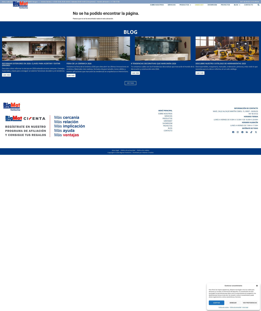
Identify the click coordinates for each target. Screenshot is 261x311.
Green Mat (199, 5)
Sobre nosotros (157, 5)
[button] (257, 286)
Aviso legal (245, 307)
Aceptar (216, 303)
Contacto (248, 5)
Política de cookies (224, 307)
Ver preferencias (250, 303)
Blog (237, 5)
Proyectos (225, 5)
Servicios (172, 5)
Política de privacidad (235, 307)
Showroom (212, 5)
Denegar (233, 303)
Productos (185, 5)
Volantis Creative (148, 156)
